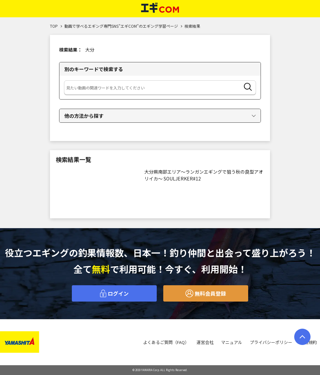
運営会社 (205, 342)
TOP (54, 26)
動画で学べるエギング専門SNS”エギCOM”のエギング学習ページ (121, 26)
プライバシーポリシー (271, 342)
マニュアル (231, 342)
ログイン (114, 293)
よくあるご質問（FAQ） (166, 342)
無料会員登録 (205, 293)
